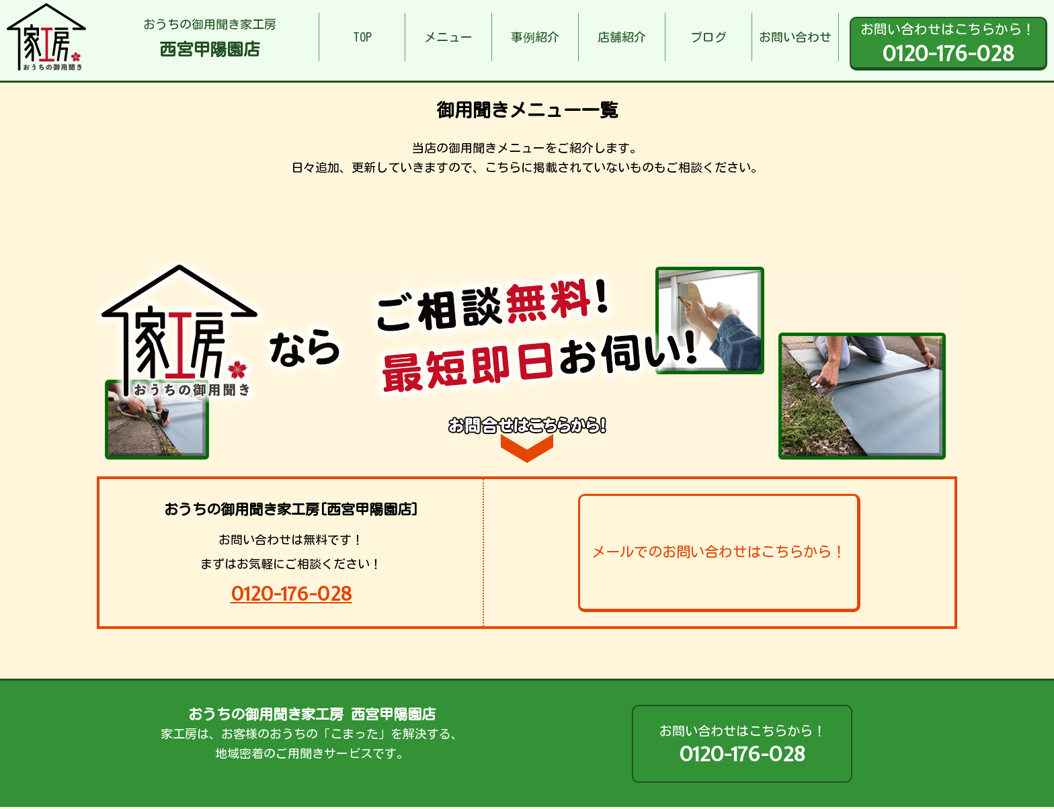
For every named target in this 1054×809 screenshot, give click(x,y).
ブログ (708, 37)
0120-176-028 (291, 594)
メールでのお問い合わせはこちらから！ (718, 551)
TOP (362, 37)
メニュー (448, 37)
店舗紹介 (622, 37)
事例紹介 (535, 37)
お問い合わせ (795, 37)
